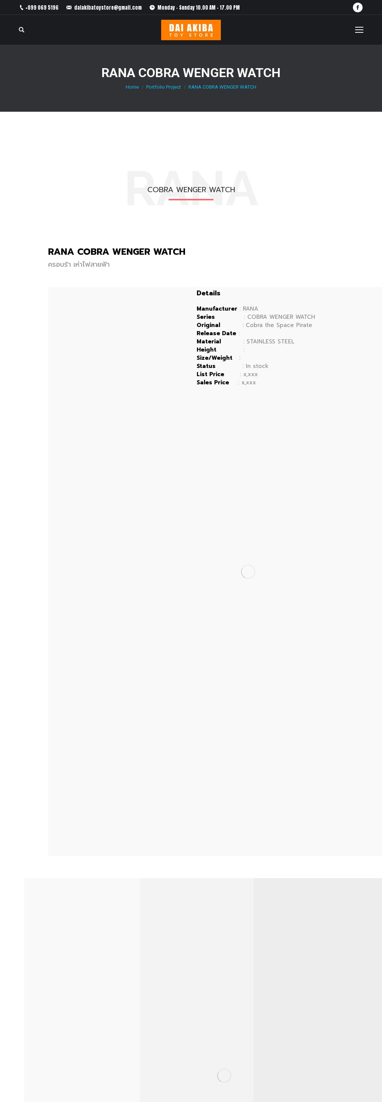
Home (132, 87)
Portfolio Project (163, 87)
